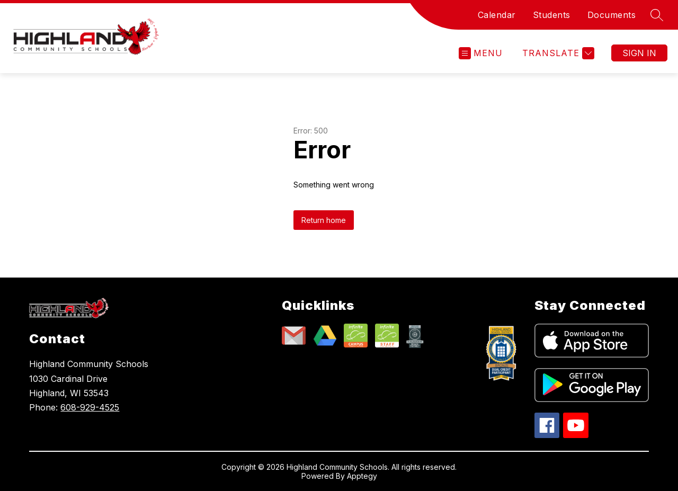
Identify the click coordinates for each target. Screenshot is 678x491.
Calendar (497, 15)
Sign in (639, 53)
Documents (611, 15)
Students (551, 15)
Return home (323, 220)
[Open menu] (481, 53)
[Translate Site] (557, 53)
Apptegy (362, 475)
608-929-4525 (89, 407)
